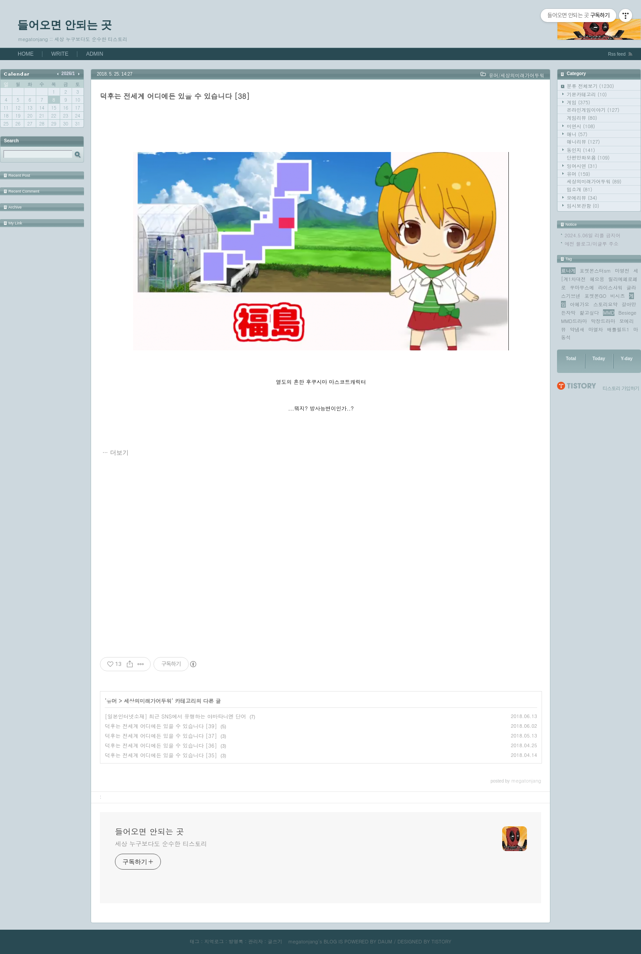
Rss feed (617, 54)
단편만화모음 (588, 157)
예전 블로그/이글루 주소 (591, 243)
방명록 (236, 941)
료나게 (568, 270)
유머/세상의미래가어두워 (516, 75)
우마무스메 (582, 287)
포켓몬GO (595, 296)
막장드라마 (603, 321)
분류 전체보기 (590, 86)
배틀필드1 (618, 329)
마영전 (622, 270)
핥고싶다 (589, 312)
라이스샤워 (610, 287)
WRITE (60, 54)
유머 (578, 174)
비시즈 (617, 296)
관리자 (255, 941)
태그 (194, 941)
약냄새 (577, 329)
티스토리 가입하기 (621, 388)
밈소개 (579, 189)
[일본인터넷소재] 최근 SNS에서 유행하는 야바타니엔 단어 (175, 716)
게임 (578, 102)
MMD (608, 312)
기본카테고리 (587, 94)
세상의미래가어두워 (594, 181)
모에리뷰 (582, 197)
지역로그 (214, 941)
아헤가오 (579, 304)
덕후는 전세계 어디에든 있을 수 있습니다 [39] (161, 726)
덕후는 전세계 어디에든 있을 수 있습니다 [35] (161, 755)
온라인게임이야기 (593, 109)
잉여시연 (582, 166)
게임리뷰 (582, 117)
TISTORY (441, 941)
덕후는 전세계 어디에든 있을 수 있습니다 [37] (161, 735)
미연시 (581, 126)
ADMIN (94, 54)
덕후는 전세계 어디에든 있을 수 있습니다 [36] (161, 745)
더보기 (119, 452)
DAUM (385, 941)
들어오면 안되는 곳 (64, 25)
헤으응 (597, 279)
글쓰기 (274, 941)
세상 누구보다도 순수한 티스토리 (161, 843)
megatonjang (303, 941)
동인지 (581, 150)
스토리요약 (605, 304)
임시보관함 (583, 205)
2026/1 (68, 73)
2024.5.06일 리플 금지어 (593, 235)
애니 (577, 134)
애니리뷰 (583, 141)
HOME (26, 54)
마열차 (595, 329)
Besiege (627, 312)
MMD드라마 (574, 321)
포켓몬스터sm (595, 270)
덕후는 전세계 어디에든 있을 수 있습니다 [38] (175, 96)
